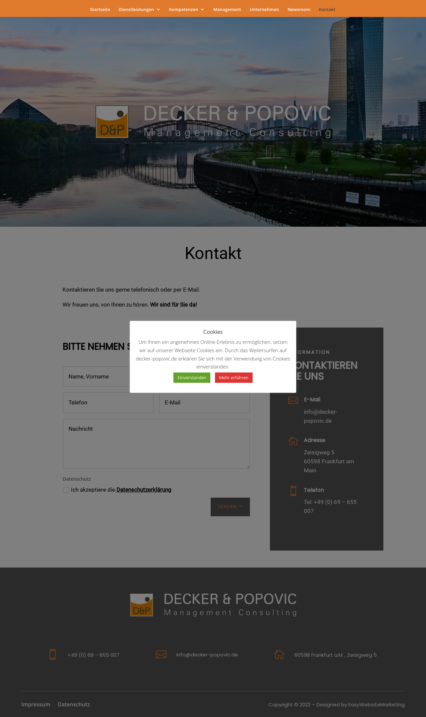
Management (227, 9)
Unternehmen (264, 9)
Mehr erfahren (233, 377)
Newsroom (299, 9)
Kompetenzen (183, 9)
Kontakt (327, 9)
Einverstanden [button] (191, 377)
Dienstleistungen (136, 9)
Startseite (100, 9)
